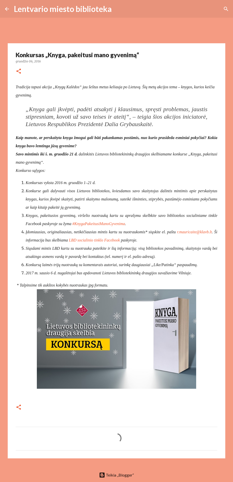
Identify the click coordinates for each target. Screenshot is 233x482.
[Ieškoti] (119, 9)
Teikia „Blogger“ (116, 475)
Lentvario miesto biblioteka (63, 9)
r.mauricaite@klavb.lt (194, 232)
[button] (19, 71)
